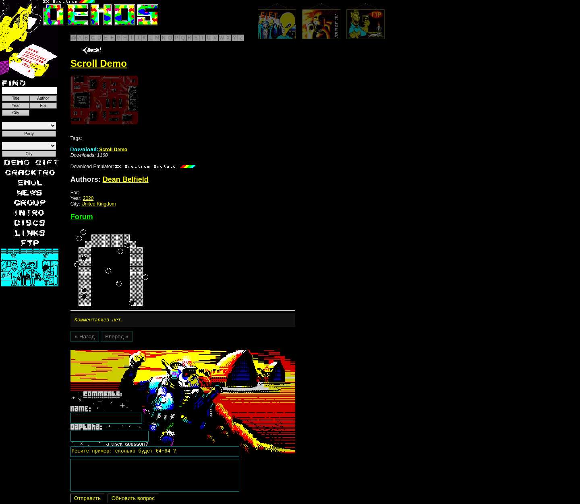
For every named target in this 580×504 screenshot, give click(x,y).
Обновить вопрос (133, 499)
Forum (81, 217)
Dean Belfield (126, 179)
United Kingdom (98, 204)
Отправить (87, 499)
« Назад (85, 338)
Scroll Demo (98, 149)
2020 (88, 198)
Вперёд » (116, 338)
